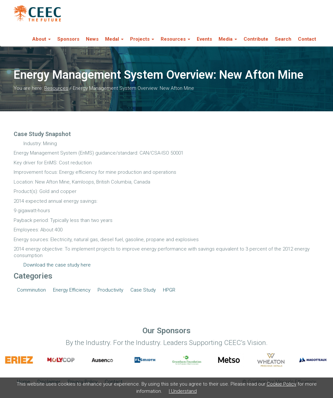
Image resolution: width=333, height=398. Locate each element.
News (92, 39)
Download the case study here (57, 265)
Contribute (256, 39)
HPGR (169, 290)
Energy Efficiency (71, 290)
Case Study (143, 290)
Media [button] (228, 39)
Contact (307, 39)
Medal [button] (114, 39)
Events (204, 39)
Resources (56, 88)
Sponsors (68, 39)
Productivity (110, 290)
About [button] (41, 39)
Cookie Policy (281, 384)
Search (283, 39)
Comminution (31, 290)
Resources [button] (175, 39)
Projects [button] (142, 39)
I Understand (183, 391)
